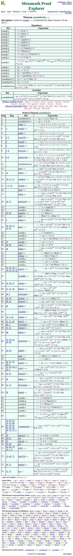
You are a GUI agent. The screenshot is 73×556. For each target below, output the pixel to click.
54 (7, 374)
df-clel (4, 515)
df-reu (60, 515)
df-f (8, 528)
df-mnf (18, 534)
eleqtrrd (21, 301)
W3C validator (67, 554)
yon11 (20, 368)
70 (13, 447)
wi (15, 480)
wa (21, 480)
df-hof (57, 545)
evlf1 (20, 448)
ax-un (43, 499)
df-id (33, 522)
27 (7, 242)
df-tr (26, 522)
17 (10, 201)
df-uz (26, 538)
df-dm (43, 524)
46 (7, 324)
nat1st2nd (22, 201)
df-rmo (52, 515)
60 (13, 423)
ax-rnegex (12, 506)
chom (8, 487)
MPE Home (16, 11)
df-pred (10, 526)
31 (10, 289)
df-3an (60, 511)
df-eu (47, 513)
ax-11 (44, 497)
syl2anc (21, 186)
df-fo (22, 528)
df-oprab (63, 528)
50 (10, 350)
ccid (27, 487)
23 (10, 228)
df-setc (58, 543)
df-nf (24, 513)
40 (7, 301)
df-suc (43, 526)
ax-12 (52, 497)
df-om (13, 530)
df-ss (55, 517)
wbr (22, 482)
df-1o (12, 532)
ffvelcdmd (22, 294)
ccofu (16, 489)
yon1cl (21, 269)
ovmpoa (21, 179)
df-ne (20, 515)
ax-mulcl (45, 502)
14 (11, 186)
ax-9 (28, 497)
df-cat (39, 540)
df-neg (61, 534)
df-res (59, 524)
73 (10, 471)
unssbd (21, 242)
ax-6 (8, 497)
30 (10, 340)
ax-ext (60, 497)
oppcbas (21, 213)
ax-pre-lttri (44, 506)
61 (7, 425)
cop (4, 482)
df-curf (47, 545)
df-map (27, 532)
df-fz (34, 538)
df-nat (41, 543)
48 (7, 332)
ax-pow (27, 499)
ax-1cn (4, 502)
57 (10, 385)
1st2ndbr (22, 276)
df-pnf (10, 534)
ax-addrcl (34, 502)
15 (7, 456)
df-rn (51, 524)
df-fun (60, 526)
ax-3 (48, 495)
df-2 (9, 536)
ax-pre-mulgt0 (14, 508)
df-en (44, 532)
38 (13, 289)
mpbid (21, 350)
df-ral (36, 515)
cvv (46, 480)
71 (13, 456)
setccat (21, 441)
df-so (58, 522)
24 (7, 350)
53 (13, 362)
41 (10, 301)
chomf (39, 487)
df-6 (39, 536)
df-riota (46, 528)
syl (19, 438)
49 (10, 342)
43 (7, 342)
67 (10, 438)
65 (10, 428)
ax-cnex (51, 499)
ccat (18, 487)
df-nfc (13, 515)
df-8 (53, 536)
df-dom (52, 532)
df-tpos (38, 530)
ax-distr (37, 504)
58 (7, 392)
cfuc (41, 489)
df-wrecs (56, 530)
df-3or (52, 511)
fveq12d (21, 151)
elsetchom (22, 341)
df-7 (46, 536)
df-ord (19, 526)
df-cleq (64, 513)
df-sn (24, 519)
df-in (48, 517)
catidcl (21, 363)
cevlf (42, 492)
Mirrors (3, 11)
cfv (66, 482)
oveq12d (22, 137)
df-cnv (27, 524)
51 (7, 385)
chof (53, 492)
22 (7, 228)
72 (10, 465)
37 (13, 283)
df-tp (39, 519)
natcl (20, 227)
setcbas (21, 298)
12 (7, 173)
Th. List (24, 11)
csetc (54, 489)
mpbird (21, 465)
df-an (38, 511)
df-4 (24, 536)
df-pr (32, 519)
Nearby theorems (67, 3)
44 (12, 317)
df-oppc (12, 543)
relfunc (21, 256)
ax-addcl (23, 502)
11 (10, 179)
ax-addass (15, 504)
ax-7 (15, 497)
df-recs (65, 530)
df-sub (52, 534)
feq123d (21, 456)
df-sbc (17, 517)
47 (7, 328)
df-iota (51, 526)
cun (54, 480)
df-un (40, 517)
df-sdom (61, 532)
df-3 (16, 536)
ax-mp (33, 495)
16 (7, 201)
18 (10, 226)
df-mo (39, 513)
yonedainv (55, 550)
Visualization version (65, 11)
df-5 (31, 536)
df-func (22, 543)
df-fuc (49, 543)
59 (7, 465)
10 (7, 179)
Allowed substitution (14, 106)
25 (10, 270)
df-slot (62, 538)
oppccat (21, 435)
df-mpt (18, 522)
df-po (50, 522)
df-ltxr (35, 534)
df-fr (64, 522)
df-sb (32, 513)
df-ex (17, 513)
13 (13, 179)
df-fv (38, 528)
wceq (29, 480)
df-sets (53, 538)
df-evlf (38, 545)
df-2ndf (20, 545)
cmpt (32, 482)
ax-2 (43, 495)
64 (7, 428)
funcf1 (21, 289)
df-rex (44, 515)
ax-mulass (26, 504)
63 (13, 425)
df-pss (63, 517)
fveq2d (21, 129)
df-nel (28, 515)
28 (10, 245)
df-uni (54, 519)
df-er (19, 532)
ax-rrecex (23, 506)
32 (7, 283)
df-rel (19, 524)
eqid (20, 190)
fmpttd (21, 392)
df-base (11, 540)
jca (19, 471)
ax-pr (35, 499)
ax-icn (13, 502)
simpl (20, 133)
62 (10, 425)
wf (59, 482)
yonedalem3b (29, 550)
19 (7, 213)
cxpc (64, 489)
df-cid (47, 540)
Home (9, 11)
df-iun (62, 519)
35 (16, 270)
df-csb (25, 517)
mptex (21, 173)
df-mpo (4, 530)
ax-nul (18, 499)
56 (7, 379)
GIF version (68, 13)
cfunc (4, 489)
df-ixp (36, 532)
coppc (54, 487)
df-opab (9, 522)
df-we (4, 524)
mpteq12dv (23, 157)
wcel (38, 480)
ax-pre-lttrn (56, 506)
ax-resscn (62, 499)
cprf (29, 492)
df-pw (17, 519)
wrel (50, 482)
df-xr (27, 534)
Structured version (53, 11)
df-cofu (31, 543)
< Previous (61, 2)
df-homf (57, 540)
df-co (35, 524)
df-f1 (15, 528)
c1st (33, 485)
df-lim (35, 526)
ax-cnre (33, 506)
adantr (21, 220)
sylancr (21, 283)
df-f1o (30, 528)
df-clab (55, 513)
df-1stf (11, 545)
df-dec (17, 538)
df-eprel (41, 522)
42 (7, 306)
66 (10, 456)
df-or (44, 511)
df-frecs (47, 530)
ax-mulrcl (55, 502)
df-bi (31, 511)
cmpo (24, 485)
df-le (43, 534)
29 (7, 249)
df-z (9, 538)
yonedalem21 (24, 426)
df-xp (12, 524)
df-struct (43, 538)
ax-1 (38, 495)
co (15, 485)
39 (7, 294)
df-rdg (4, 532)
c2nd (42, 485)
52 (10, 362)
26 (7, 245)
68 (10, 447)
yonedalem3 (43, 550)
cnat (27, 489)
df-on (27, 526)
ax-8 (21, 497)
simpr (20, 124)
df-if (9, 519)
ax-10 (36, 497)
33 (7, 268)
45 (13, 321)
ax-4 (62, 495)
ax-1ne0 (57, 504)
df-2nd (29, 530)
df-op (46, 519)
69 (10, 444)
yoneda (26, 20)
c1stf (6, 492)
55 (10, 374)
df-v (9, 517)
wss (63, 480)
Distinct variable (9, 101)
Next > (69, 2)
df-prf (30, 545)
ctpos (53, 485)
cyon (64, 492)
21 (13, 226)
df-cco (30, 540)
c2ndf (18, 492)
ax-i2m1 (47, 504)
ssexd (20, 245)
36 (10, 283)
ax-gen (54, 495)
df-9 (61, 536)
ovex (20, 168)
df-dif (33, 517)
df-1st (21, 530)
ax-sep (10, 499)
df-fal (9, 513)
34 (13, 268)
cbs (64, 485)
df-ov (54, 528)
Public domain (41, 554)
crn (41, 482)
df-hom (20, 540)
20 (10, 213)
